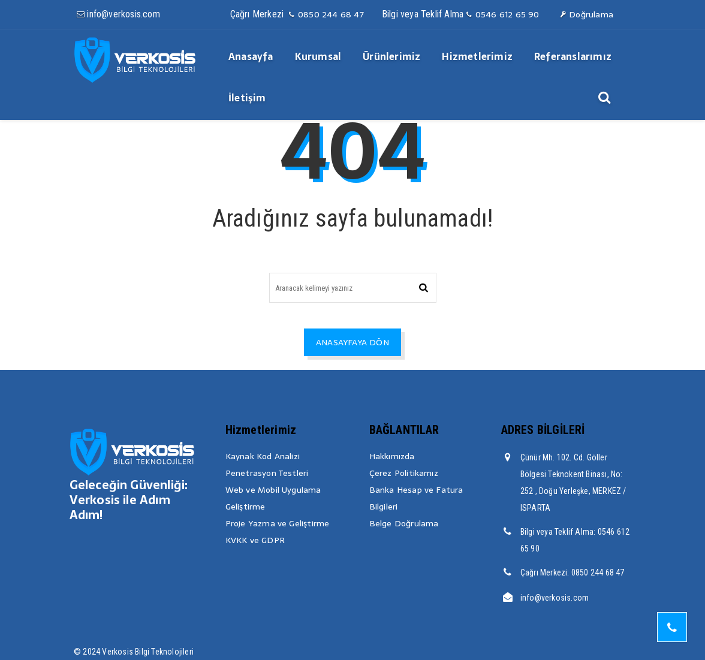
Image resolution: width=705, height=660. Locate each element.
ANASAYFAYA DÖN (352, 342)
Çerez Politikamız (403, 473)
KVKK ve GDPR (255, 540)
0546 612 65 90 (502, 14)
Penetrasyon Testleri (267, 473)
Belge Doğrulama (404, 523)
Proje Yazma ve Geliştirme (277, 523)
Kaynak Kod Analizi (262, 456)
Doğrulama (586, 14)
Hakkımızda (392, 456)
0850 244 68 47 (325, 14)
